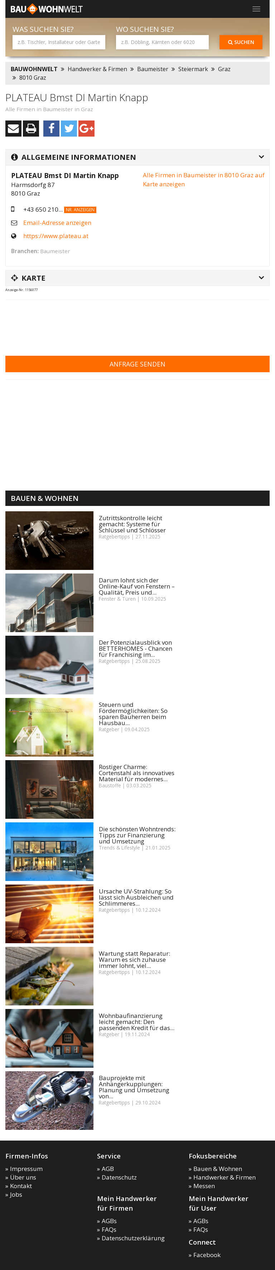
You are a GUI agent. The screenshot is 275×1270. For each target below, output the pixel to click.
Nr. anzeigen (80, 210)
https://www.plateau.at (55, 236)
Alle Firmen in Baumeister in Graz (49, 109)
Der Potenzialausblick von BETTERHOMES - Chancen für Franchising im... (135, 648)
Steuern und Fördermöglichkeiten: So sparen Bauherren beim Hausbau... (133, 713)
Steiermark (193, 69)
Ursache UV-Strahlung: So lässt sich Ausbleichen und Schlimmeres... (136, 897)
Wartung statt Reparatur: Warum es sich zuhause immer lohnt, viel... (134, 959)
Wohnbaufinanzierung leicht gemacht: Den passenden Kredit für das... (136, 1021)
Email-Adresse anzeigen (57, 222)
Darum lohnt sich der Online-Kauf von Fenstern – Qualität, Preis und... (137, 586)
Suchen (241, 42)
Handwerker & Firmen (97, 69)
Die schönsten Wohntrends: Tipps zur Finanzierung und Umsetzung (137, 835)
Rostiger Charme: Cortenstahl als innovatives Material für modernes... (136, 773)
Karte (28, 278)
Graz (224, 69)
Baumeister (152, 69)
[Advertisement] (135, 323)
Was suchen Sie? (43, 29)
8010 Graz (32, 78)
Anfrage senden (137, 364)
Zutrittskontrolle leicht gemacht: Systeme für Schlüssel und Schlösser (132, 524)
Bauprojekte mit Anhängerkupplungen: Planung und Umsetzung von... (134, 1087)
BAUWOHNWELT (34, 69)
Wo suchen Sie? (145, 29)
